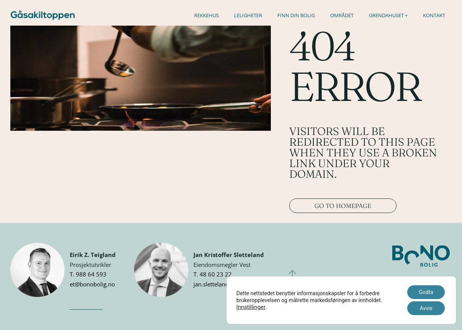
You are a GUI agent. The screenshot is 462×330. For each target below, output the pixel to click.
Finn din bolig (296, 15)
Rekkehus (206, 15)
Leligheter (248, 15)
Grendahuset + (388, 15)
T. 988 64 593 (88, 274)
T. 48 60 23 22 (212, 274)
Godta (426, 292)
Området (342, 15)
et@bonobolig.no (92, 284)
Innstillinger (250, 307)
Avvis (426, 308)
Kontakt (434, 15)
